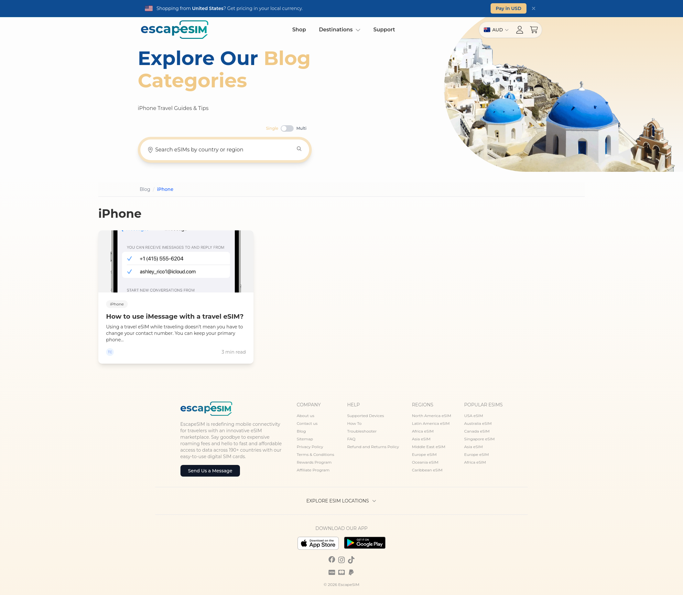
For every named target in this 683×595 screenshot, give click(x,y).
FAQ (351, 438)
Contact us (307, 423)
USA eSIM (473, 415)
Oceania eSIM (425, 462)
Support (384, 30)
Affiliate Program (313, 470)
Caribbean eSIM (427, 470)
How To (354, 423)
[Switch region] (496, 30)
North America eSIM (431, 415)
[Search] (299, 149)
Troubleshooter (361, 431)
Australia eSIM (478, 423)
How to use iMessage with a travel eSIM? (175, 316)
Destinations (339, 30)
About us (305, 415)
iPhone (117, 304)
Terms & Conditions (315, 454)
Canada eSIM (477, 431)
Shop (299, 30)
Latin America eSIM (431, 423)
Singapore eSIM (479, 438)
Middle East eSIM (428, 446)
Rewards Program (314, 462)
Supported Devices (365, 415)
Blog (301, 431)
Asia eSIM (421, 438)
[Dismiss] (533, 8)
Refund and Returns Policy (373, 446)
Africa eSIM (423, 431)
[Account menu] (519, 29)
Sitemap (305, 438)
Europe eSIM (424, 454)
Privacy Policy (310, 446)
